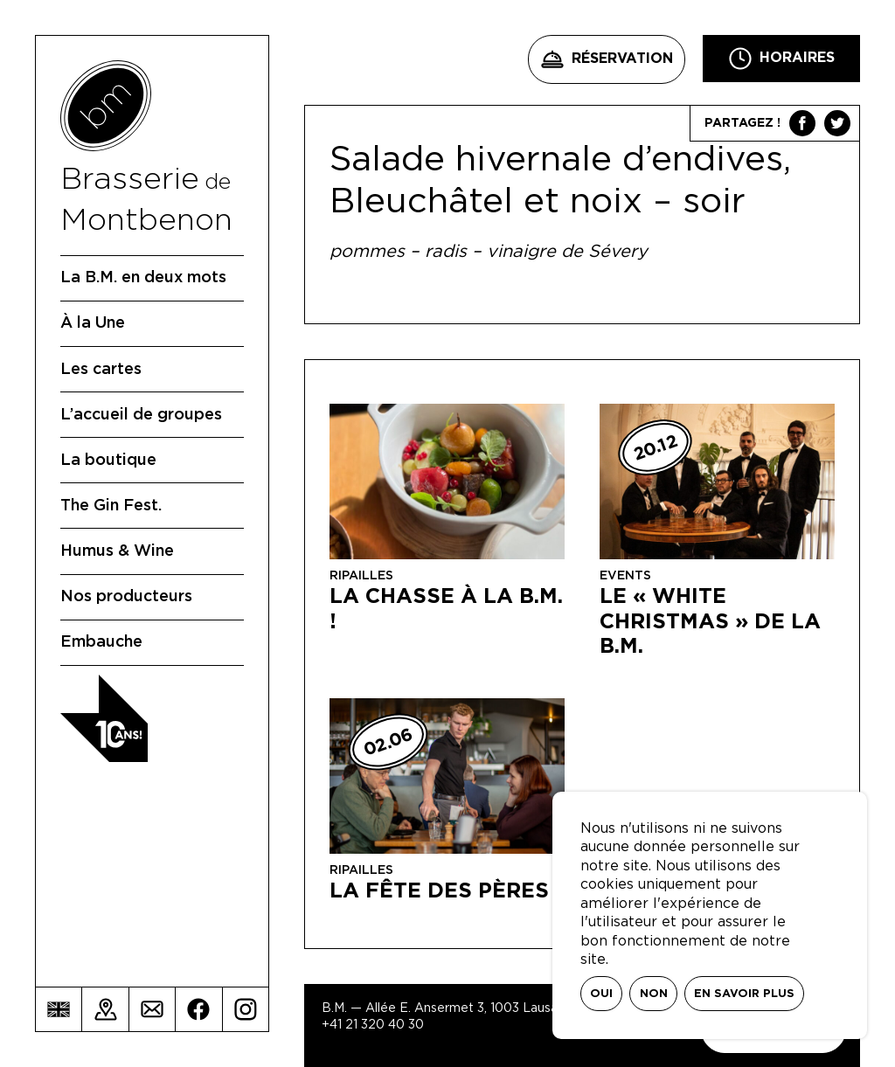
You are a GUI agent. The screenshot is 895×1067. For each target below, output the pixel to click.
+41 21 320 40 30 (373, 1025)
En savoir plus (744, 994)
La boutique (108, 460)
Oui (601, 994)
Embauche (101, 642)
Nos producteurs (126, 597)
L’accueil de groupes (141, 415)
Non (654, 994)
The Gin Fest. (111, 506)
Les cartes (101, 370)
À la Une (92, 323)
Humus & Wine (117, 551)
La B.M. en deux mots (143, 278)
